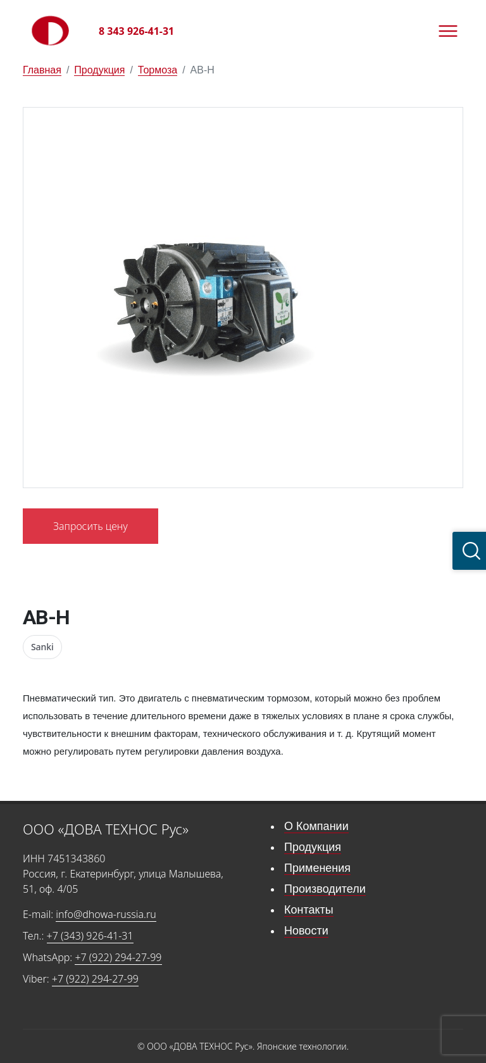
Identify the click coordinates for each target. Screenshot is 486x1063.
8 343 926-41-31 (136, 31)
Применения (317, 868)
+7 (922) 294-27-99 (118, 957)
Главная (42, 70)
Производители (325, 889)
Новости (306, 930)
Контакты (308, 909)
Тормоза (157, 70)
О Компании (316, 826)
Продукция (99, 70)
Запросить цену (90, 526)
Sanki (42, 647)
